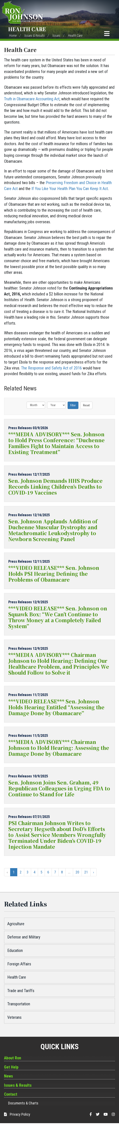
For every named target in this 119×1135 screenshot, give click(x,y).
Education (15, 950)
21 (86, 872)
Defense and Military (23, 937)
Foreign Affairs (19, 963)
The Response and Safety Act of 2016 (51, 368)
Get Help (11, 1067)
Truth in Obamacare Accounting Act (32, 98)
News (8, 1076)
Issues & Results (34, 36)
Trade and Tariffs (20, 990)
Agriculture (15, 923)
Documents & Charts (23, 1103)
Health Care (27, 29)
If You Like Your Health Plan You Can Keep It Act (69, 188)
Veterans (14, 1017)
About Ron (12, 1057)
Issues (56, 36)
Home (13, 36)
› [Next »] (93, 872)
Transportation (18, 1003)
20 (77, 872)
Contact (10, 1094)
